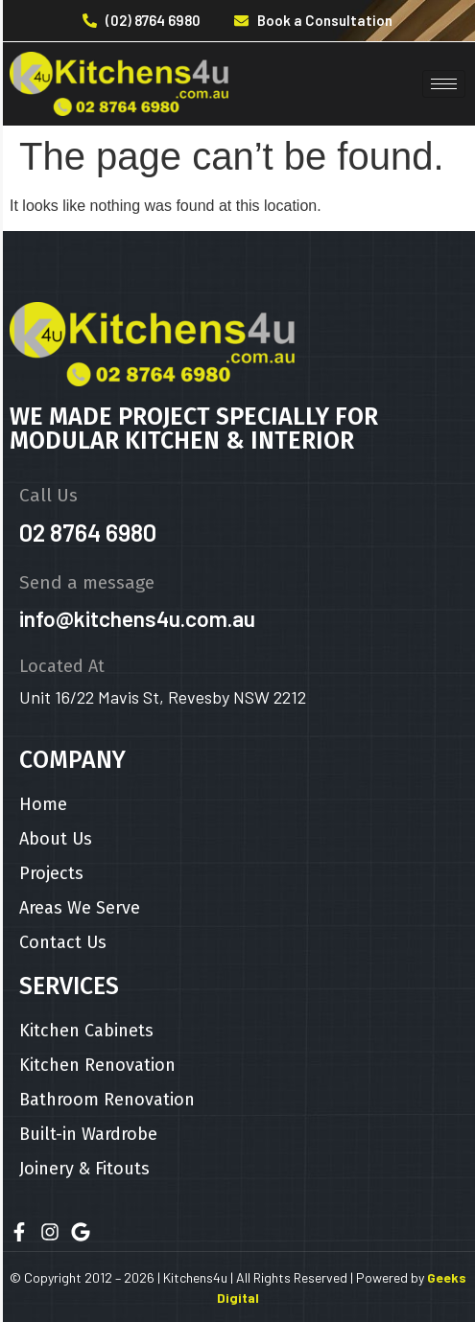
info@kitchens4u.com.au (137, 618)
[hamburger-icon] (443, 84)
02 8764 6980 (87, 532)
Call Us (48, 495)
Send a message (86, 582)
